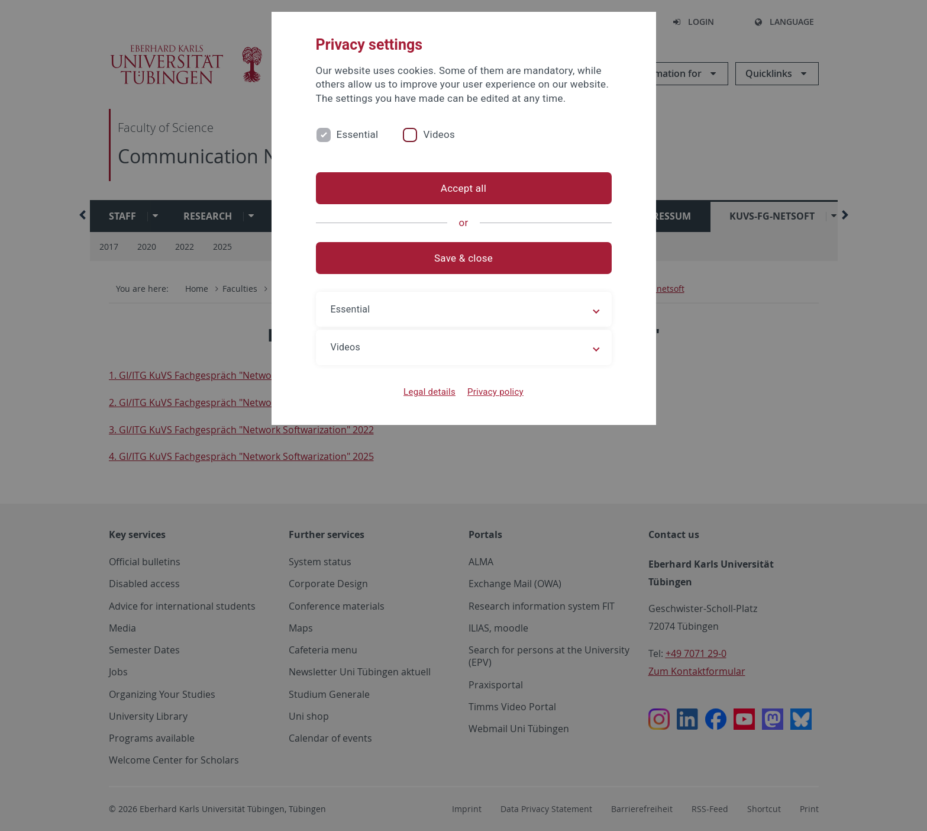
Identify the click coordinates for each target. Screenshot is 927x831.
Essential (358, 134)
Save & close (463, 258)
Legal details (429, 391)
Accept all (463, 188)
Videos (439, 134)
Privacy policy (495, 391)
